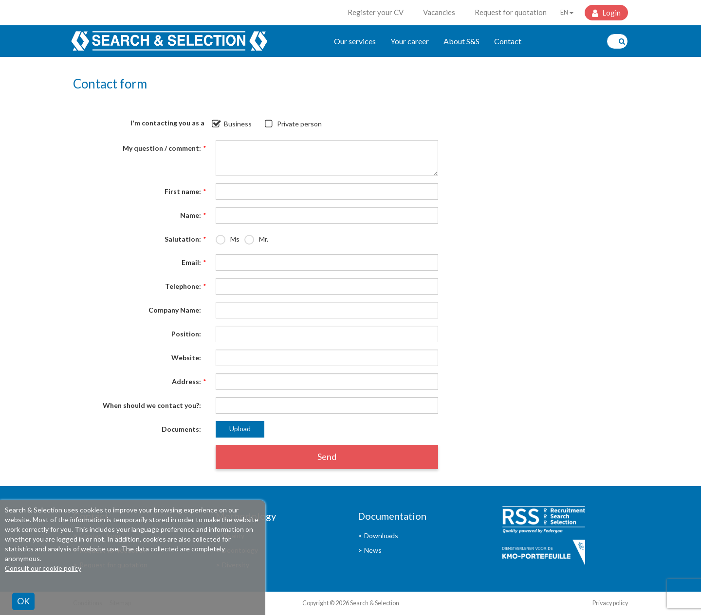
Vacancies (439, 12)
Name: (190, 215)
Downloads (381, 535)
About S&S (461, 41)
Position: (186, 334)
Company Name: (174, 310)
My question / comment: (162, 148)
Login (611, 12)
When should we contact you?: (152, 405)
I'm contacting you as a (167, 123)
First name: (183, 191)
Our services (355, 41)
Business (238, 124)
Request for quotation (511, 12)
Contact (507, 41)
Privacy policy (610, 603)
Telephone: (183, 286)
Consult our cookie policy (43, 568)
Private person (299, 124)
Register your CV (376, 12)
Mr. (263, 239)
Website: (186, 357)
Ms (235, 239)
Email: (191, 262)
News (373, 550)
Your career (409, 41)
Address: (186, 382)
